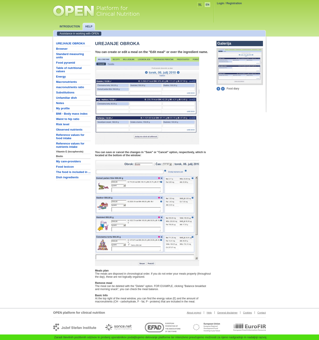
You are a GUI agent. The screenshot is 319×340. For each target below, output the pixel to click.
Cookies (247, 312)
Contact (261, 312)
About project (194, 312)
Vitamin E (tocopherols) (69, 151)
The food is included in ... (73, 172)
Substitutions (65, 92)
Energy (61, 76)
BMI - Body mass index (72, 113)
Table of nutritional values (69, 69)
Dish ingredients (67, 177)
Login (220, 3)
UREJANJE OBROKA (70, 43)
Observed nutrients (69, 129)
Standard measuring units (70, 55)
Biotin (59, 156)
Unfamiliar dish (66, 97)
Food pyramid (65, 62)
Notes (60, 103)
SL (200, 4)
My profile (63, 108)
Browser (62, 48)
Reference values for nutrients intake (70, 145)
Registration (234, 3)
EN (207, 4)
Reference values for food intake (70, 136)
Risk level (62, 124)
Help (209, 312)
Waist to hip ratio (67, 119)
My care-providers (68, 161)
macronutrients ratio (70, 87)
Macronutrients (66, 82)
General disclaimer (227, 312)
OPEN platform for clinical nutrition (100, 10)
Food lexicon (65, 166)
